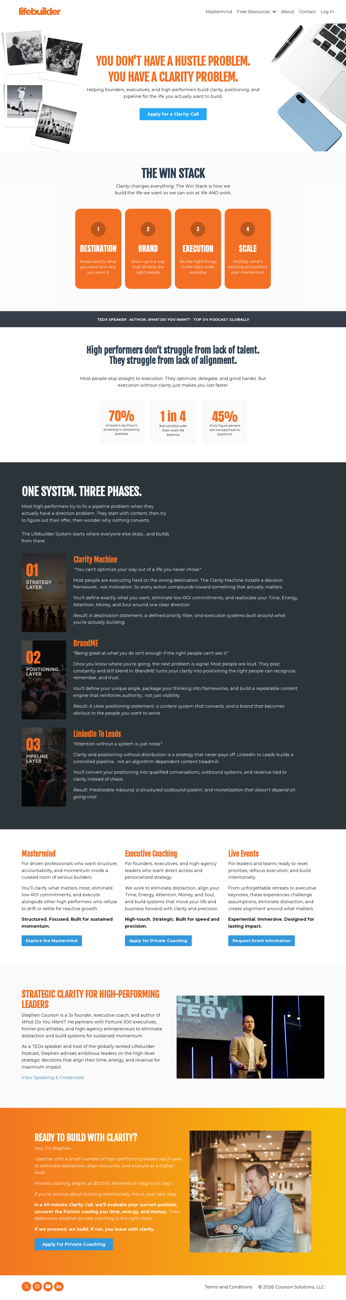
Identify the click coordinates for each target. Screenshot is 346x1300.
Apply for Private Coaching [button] (158, 941)
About (287, 11)
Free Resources (256, 11)
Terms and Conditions (228, 1288)
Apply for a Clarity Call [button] (173, 114)
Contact (307, 11)
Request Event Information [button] (261, 941)
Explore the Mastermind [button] (52, 941)
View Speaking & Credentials (53, 1078)
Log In (327, 11)
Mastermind (218, 11)
